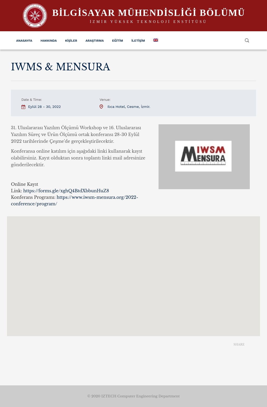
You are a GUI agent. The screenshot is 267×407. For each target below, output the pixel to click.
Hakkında (49, 40)
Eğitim (117, 40)
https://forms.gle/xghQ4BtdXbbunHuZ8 (66, 190)
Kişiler (71, 40)
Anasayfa (24, 40)
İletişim (138, 40)
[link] (66, 190)
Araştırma (95, 40)
